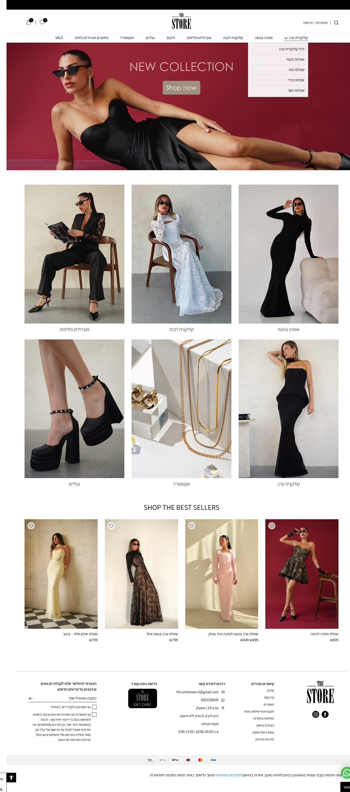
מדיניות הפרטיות (74, 740)
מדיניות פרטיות (258, 739)
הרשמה (301, 22)
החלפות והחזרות (257, 718)
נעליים (143, 37)
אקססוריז (120, 37)
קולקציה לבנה (226, 37)
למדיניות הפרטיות (222, 775)
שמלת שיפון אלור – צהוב (74, 633)
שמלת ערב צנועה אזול (156, 633)
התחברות (315, 22)
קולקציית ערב (291, 37)
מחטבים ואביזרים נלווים (85, 37)
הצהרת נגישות (258, 725)
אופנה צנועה (257, 37)
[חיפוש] (330, 22)
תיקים (164, 37)
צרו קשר (262, 697)
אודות (263, 690)
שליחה (24, 698)
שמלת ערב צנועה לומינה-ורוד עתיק (227, 633)
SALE (53, 37)
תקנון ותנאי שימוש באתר (252, 711)
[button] (265, 525)
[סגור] (346, 768)
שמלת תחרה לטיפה (318, 633)
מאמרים (262, 704)
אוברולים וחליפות (192, 37)
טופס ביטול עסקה (257, 732)
